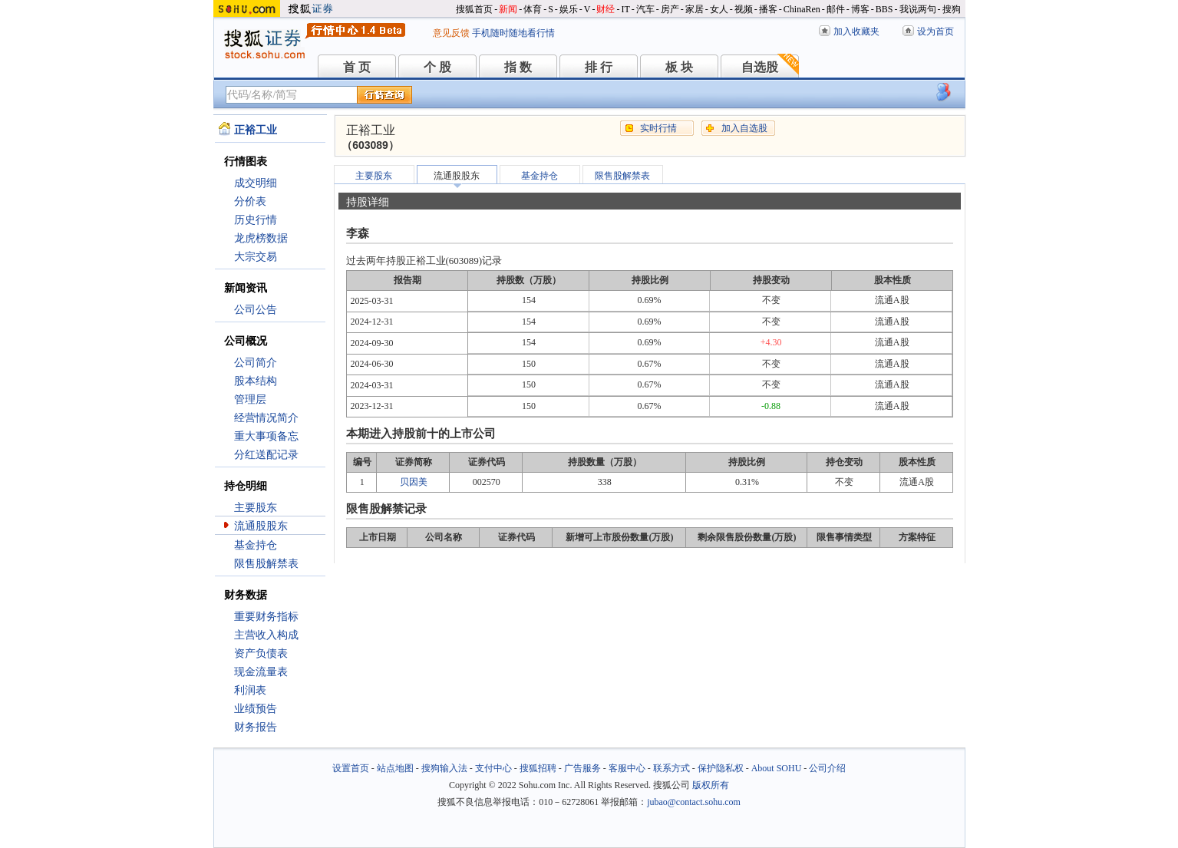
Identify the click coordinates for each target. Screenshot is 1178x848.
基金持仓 (255, 545)
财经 (605, 9)
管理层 (250, 399)
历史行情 (255, 220)
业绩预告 (255, 708)
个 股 (437, 67)
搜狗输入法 (444, 768)
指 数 (518, 67)
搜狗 (951, 9)
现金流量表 (261, 672)
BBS (884, 9)
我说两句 (917, 9)
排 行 (598, 67)
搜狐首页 (474, 9)
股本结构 (255, 381)
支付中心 (493, 768)
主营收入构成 (266, 635)
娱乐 (568, 9)
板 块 (679, 67)
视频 (743, 9)
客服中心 (627, 768)
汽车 (645, 9)
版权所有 (710, 785)
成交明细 (255, 183)
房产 (670, 9)
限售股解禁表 (266, 563)
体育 (532, 9)
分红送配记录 (266, 454)
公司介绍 (827, 768)
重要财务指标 (266, 616)
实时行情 (658, 128)
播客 (768, 9)
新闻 (508, 9)
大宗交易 (255, 256)
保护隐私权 (721, 768)
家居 (694, 9)
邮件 (836, 9)
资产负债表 (261, 653)
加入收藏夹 (856, 31)
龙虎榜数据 (261, 238)
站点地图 (395, 768)
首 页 (357, 67)
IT (625, 9)
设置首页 (350, 768)
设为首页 (935, 31)
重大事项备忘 (266, 436)
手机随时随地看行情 (513, 33)
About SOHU (776, 768)
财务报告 (255, 727)
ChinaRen (802, 9)
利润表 (250, 690)
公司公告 (255, 309)
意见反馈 (451, 33)
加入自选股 (744, 128)
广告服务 (582, 768)
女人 (719, 9)
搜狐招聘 (538, 768)
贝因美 (413, 482)
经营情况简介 (266, 418)
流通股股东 (261, 526)
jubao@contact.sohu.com (694, 802)
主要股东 (255, 507)
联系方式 (671, 768)
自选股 (759, 67)
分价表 (250, 201)
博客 (860, 9)
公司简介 (255, 362)
